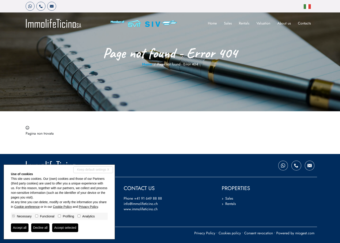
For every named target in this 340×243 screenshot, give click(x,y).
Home (212, 23)
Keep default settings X (93, 169)
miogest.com (304, 233)
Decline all (40, 227)
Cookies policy (230, 233)
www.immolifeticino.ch (141, 209)
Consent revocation (258, 233)
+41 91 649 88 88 (148, 198)
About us (284, 23)
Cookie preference (27, 207)
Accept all (20, 227)
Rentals (244, 23)
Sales (228, 23)
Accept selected (65, 227)
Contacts (304, 23)
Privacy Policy (204, 233)
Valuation (263, 23)
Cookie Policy (62, 207)
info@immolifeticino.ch (141, 203)
